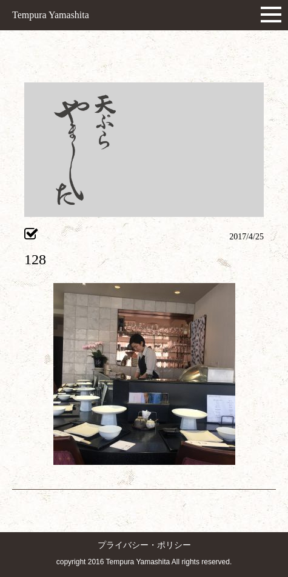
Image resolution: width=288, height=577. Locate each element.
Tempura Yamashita (50, 15)
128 (35, 259)
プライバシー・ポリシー (144, 545)
